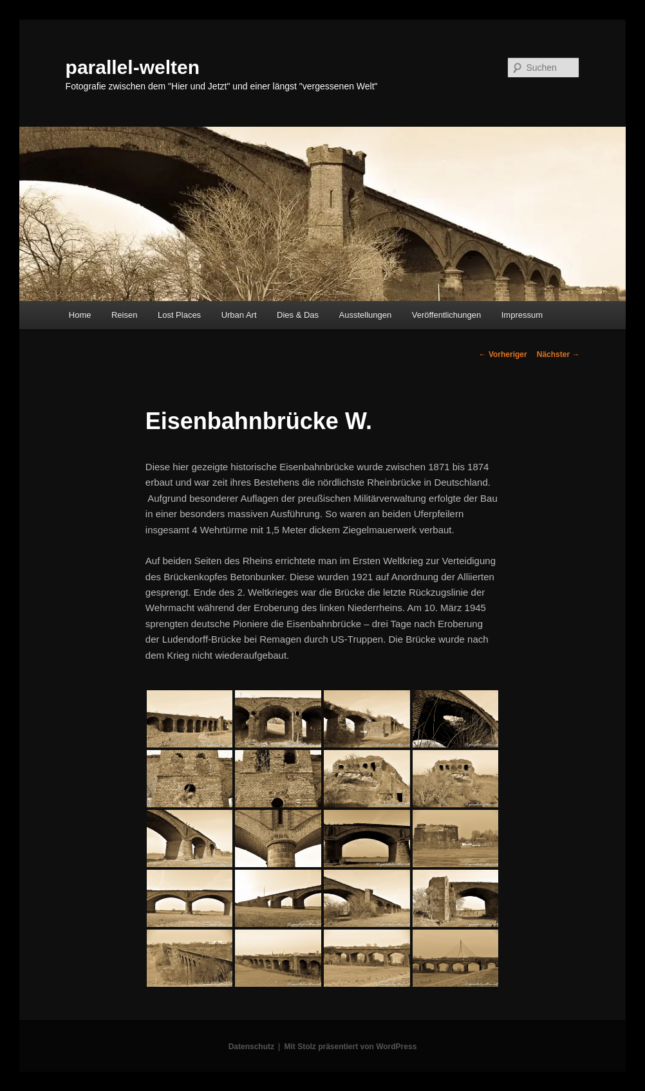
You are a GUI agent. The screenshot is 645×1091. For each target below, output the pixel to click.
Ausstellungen (365, 315)
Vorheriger (503, 354)
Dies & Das (298, 315)
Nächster (558, 354)
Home (80, 315)
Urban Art (239, 315)
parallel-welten (133, 67)
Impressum (522, 315)
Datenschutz (251, 1046)
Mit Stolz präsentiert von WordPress (350, 1046)
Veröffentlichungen (446, 315)
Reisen (124, 315)
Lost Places (179, 315)
